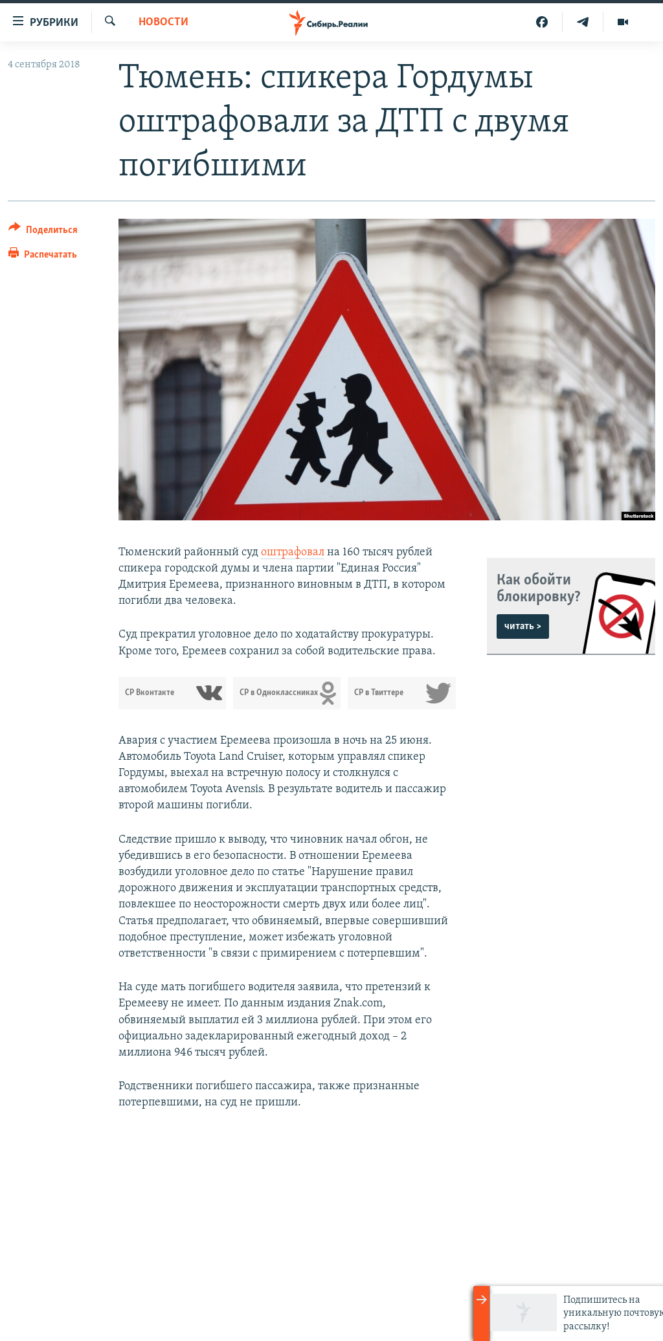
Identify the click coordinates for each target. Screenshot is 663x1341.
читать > (522, 626)
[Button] (43, 232)
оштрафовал (292, 552)
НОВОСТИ (163, 22)
